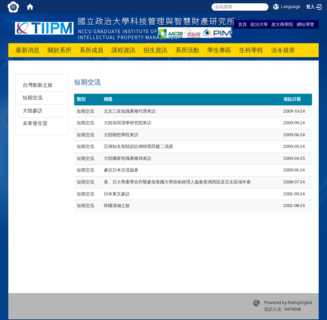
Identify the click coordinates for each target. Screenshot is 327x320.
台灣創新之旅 (38, 85)
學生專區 (219, 50)
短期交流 (33, 98)
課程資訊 (123, 50)
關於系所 (60, 50)
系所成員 (91, 50)
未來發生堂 (35, 123)
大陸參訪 (33, 111)
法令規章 (283, 50)
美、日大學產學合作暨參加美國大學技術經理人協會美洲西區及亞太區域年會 (177, 181)
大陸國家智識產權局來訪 (127, 158)
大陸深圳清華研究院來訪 (127, 122)
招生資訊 (155, 50)
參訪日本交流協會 (121, 169)
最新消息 (28, 50)
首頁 (242, 24)
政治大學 (259, 24)
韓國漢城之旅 (117, 205)
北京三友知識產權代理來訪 (130, 111)
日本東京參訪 (117, 193)
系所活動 (187, 50)
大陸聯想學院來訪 (121, 134)
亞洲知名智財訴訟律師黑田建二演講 (138, 146)
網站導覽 (305, 24)
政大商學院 (282, 24)
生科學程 (251, 50)
